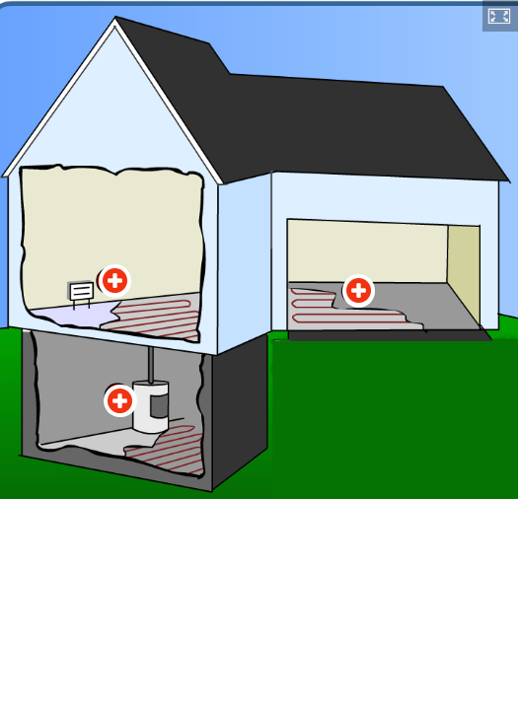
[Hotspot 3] (120, 401)
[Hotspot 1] (115, 281)
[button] (500, 16)
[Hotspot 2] (359, 291)
